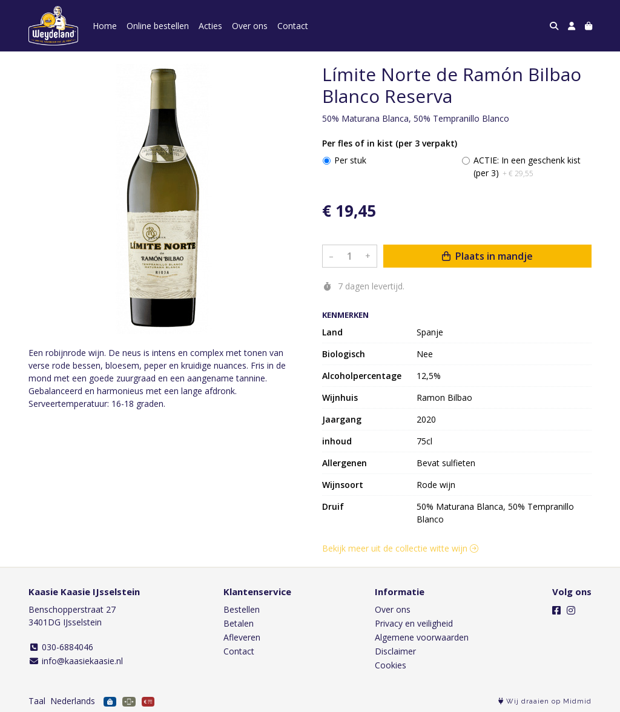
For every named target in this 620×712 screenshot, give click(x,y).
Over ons (250, 25)
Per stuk (350, 160)
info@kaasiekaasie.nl (75, 661)
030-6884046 (60, 647)
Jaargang (341, 419)
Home (105, 25)
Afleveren (241, 637)
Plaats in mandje (487, 256)
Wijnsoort (342, 484)
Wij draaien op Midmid (545, 701)
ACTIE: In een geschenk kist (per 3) (527, 166)
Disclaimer (395, 651)
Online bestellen (158, 25)
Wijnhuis (340, 397)
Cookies (390, 665)
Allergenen (344, 463)
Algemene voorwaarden (422, 637)
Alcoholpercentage (361, 375)
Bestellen (241, 609)
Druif (333, 506)
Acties (210, 25)
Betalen (238, 623)
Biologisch (343, 354)
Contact (292, 25)
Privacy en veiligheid (414, 623)
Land (332, 332)
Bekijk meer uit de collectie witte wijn (400, 548)
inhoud (337, 441)
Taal (36, 701)
